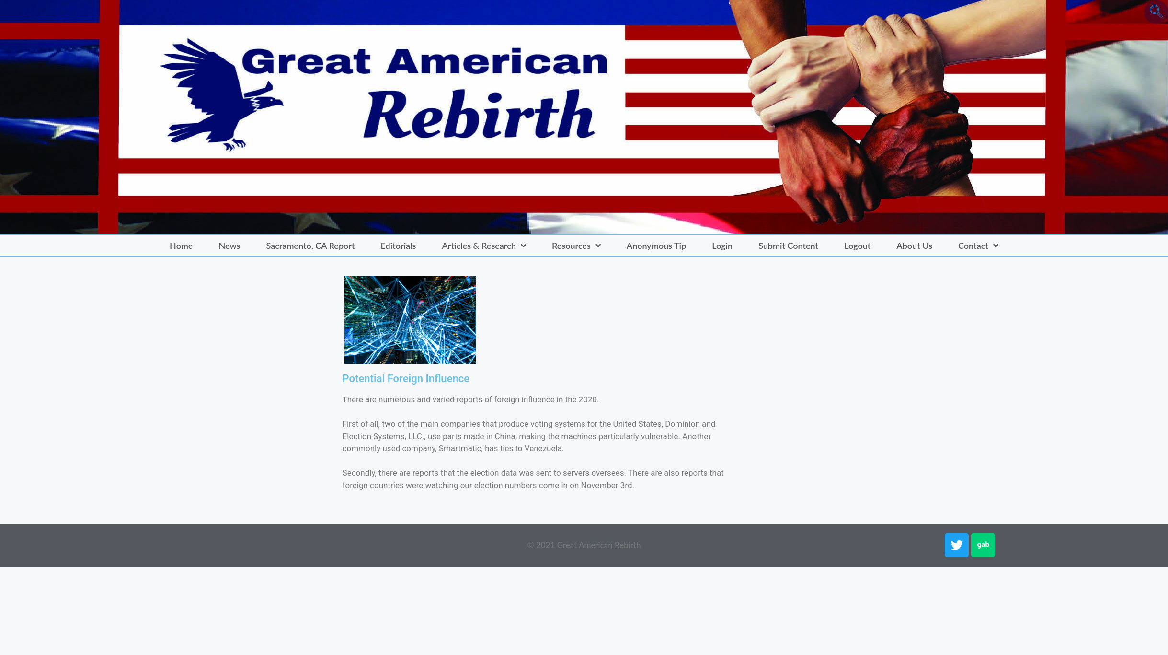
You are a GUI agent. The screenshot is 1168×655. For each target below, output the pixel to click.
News (229, 245)
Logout (857, 245)
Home (181, 245)
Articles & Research (484, 245)
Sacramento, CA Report (310, 245)
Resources (576, 245)
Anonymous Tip (656, 245)
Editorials (398, 245)
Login (722, 245)
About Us (914, 245)
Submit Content (788, 245)
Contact (978, 245)
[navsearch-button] (1156, 12)
